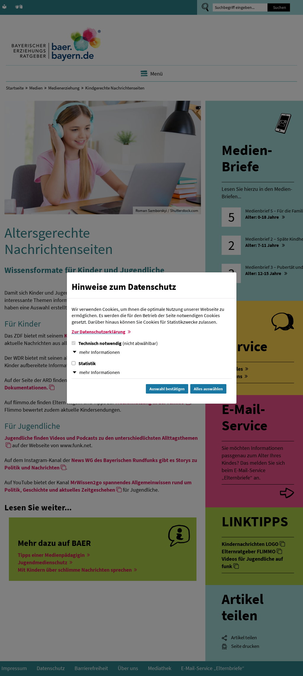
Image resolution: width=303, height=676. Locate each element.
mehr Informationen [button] (99, 352)
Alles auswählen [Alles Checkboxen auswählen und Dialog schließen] (208, 388)
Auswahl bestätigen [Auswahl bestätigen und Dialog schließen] (167, 388)
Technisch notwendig (115, 343)
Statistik (84, 363)
